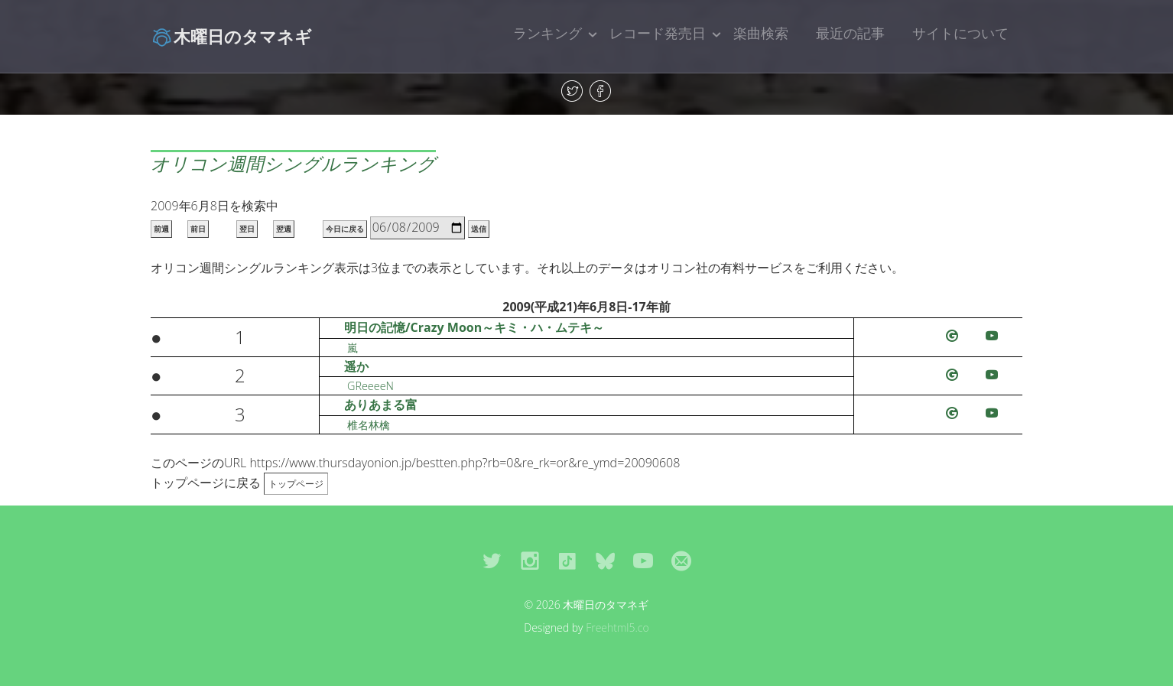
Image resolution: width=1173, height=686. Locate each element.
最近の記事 (850, 33)
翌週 (283, 229)
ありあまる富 (381, 404)
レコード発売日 (657, 33)
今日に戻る (345, 229)
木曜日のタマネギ (231, 35)
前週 (161, 229)
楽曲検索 (760, 33)
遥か (356, 366)
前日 (198, 229)
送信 (478, 229)
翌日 (247, 229)
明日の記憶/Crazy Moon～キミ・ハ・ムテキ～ (474, 327)
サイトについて (960, 33)
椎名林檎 (368, 425)
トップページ (295, 483)
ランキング (547, 33)
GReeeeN (370, 386)
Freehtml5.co (617, 627)
